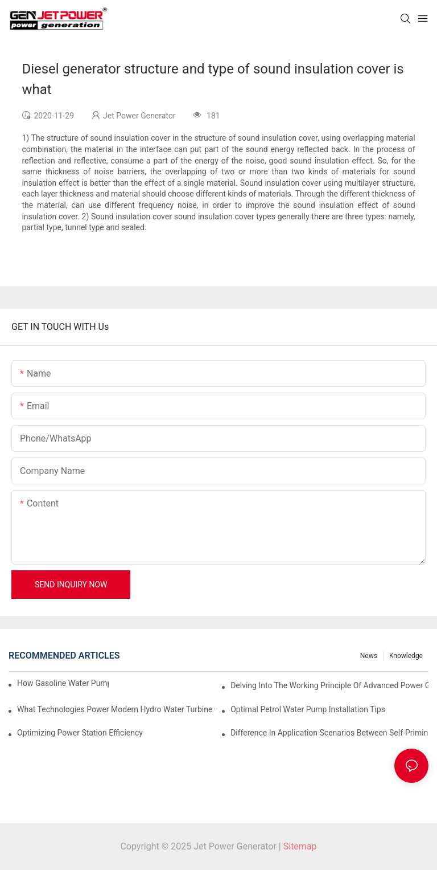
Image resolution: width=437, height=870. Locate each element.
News (368, 656)
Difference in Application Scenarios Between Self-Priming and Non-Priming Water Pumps (329, 732)
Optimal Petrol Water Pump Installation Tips (307, 709)
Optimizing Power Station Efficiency (80, 732)
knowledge (406, 656)
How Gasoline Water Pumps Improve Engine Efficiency (63, 683)
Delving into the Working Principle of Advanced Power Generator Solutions (329, 685)
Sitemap (300, 846)
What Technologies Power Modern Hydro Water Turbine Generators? (116, 709)
